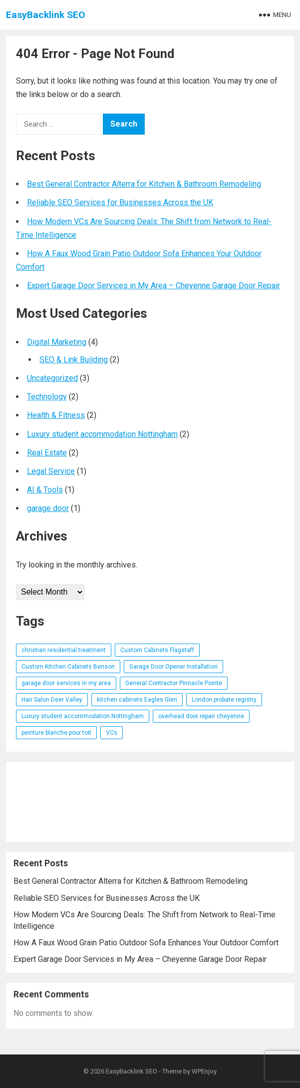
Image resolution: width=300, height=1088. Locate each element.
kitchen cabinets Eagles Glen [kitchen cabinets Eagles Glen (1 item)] (137, 699)
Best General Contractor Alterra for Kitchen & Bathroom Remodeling (144, 184)
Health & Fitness (56, 415)
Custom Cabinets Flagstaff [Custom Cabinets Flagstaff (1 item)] (157, 650)
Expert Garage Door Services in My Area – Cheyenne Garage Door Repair (153, 285)
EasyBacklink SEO (45, 15)
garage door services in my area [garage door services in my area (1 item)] (66, 683)
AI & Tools (45, 489)
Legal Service (51, 471)
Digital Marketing (56, 342)
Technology (47, 396)
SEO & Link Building (73, 359)
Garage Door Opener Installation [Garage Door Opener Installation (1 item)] (173, 666)
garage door (48, 508)
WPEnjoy (204, 1071)
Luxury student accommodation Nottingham (102, 434)
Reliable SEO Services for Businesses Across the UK (120, 202)
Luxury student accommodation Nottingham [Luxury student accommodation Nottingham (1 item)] (82, 716)
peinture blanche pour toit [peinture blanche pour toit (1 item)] (56, 732)
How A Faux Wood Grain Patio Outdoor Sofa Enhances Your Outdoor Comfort (146, 942)
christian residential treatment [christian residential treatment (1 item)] (63, 650)
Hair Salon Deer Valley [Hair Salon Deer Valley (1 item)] (51, 699)
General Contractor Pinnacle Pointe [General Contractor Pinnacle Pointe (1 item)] (173, 683)
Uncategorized (52, 378)
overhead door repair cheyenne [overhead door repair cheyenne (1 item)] (201, 716)
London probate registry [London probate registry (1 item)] (224, 699)
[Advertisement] (150, 801)
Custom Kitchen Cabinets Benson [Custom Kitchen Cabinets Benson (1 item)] (68, 666)
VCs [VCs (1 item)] (111, 732)
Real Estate (47, 452)
